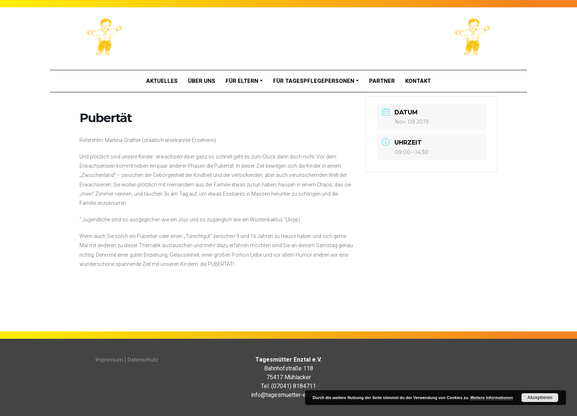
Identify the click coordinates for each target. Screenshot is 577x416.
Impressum (109, 359)
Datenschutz (143, 359)
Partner (382, 81)
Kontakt (418, 81)
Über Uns (201, 81)
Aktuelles (162, 81)
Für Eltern (242, 81)
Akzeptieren (539, 397)
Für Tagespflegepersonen (313, 81)
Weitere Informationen (491, 397)
